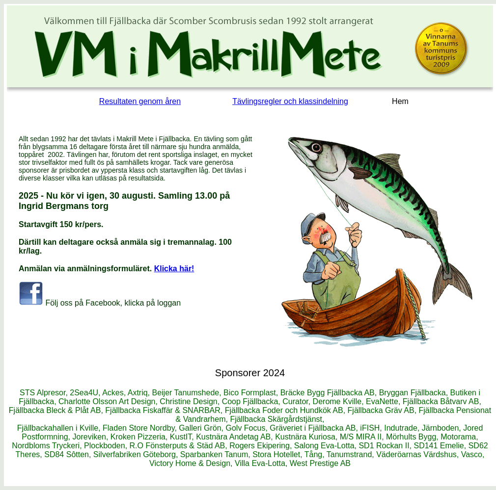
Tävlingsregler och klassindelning (290, 101)
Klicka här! (174, 268)
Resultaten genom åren (140, 101)
